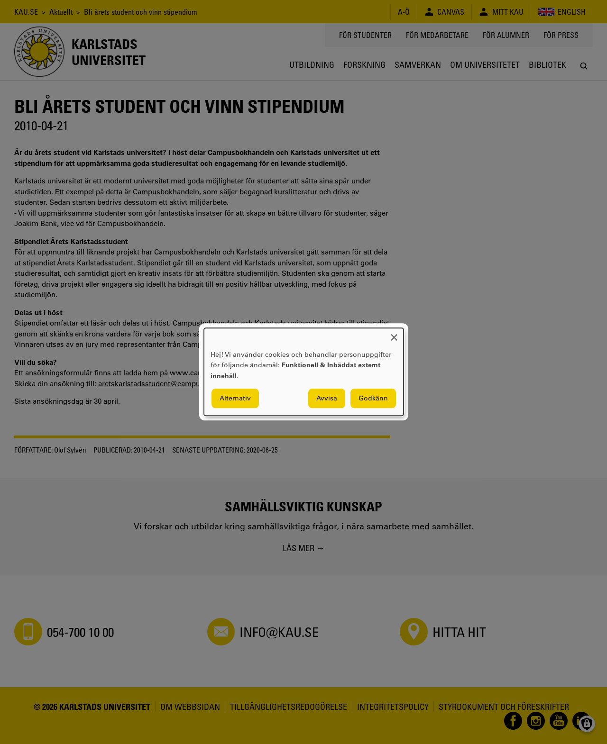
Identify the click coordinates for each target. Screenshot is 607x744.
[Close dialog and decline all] (394, 334)
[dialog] (304, 372)
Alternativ (235, 398)
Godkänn (373, 398)
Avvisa (326, 398)
